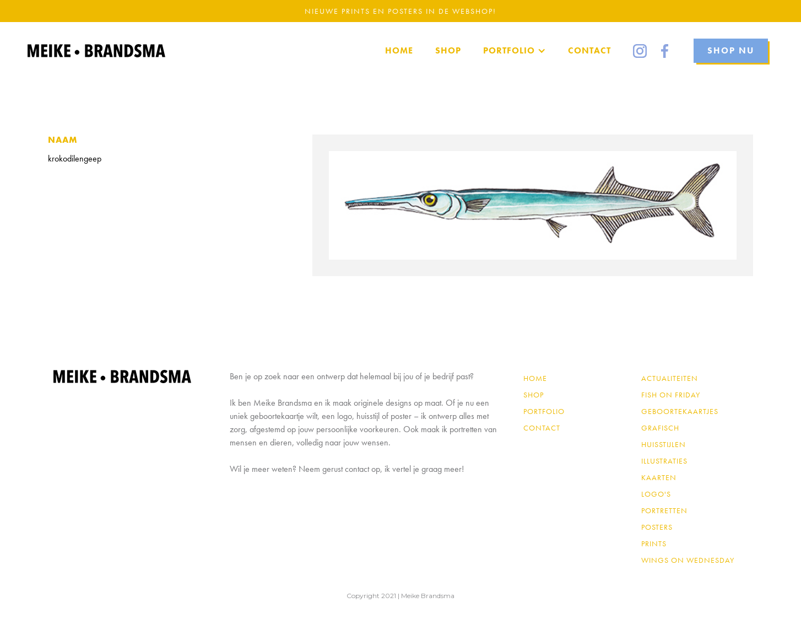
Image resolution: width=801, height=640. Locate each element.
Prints (654, 543)
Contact (589, 50)
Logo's (656, 494)
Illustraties (664, 461)
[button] (514, 50)
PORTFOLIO (544, 411)
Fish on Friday (670, 395)
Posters (657, 527)
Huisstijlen (663, 444)
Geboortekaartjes (679, 411)
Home (535, 378)
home (399, 50)
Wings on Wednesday (687, 560)
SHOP (448, 50)
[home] (96, 50)
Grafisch (660, 428)
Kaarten (658, 477)
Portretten (664, 510)
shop (533, 395)
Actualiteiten (669, 378)
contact (541, 428)
